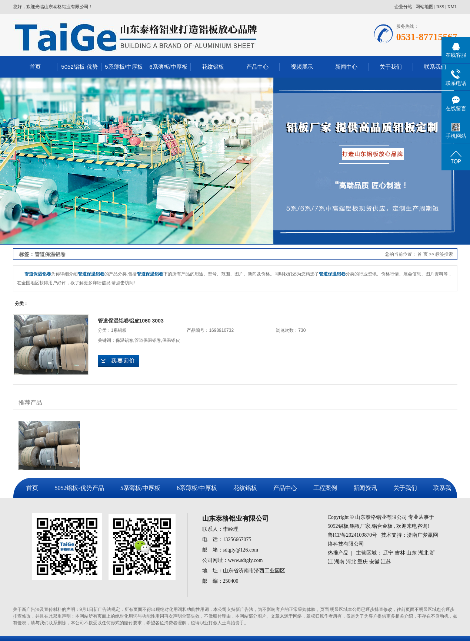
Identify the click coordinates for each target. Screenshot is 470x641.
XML (452, 6)
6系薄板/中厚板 (168, 66)
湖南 (339, 562)
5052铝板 (338, 526)
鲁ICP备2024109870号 (352, 535)
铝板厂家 (360, 526)
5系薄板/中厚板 (124, 66)
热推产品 (338, 553)
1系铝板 (119, 330)
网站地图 (424, 6)
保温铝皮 (171, 340)
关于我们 (391, 66)
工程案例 (325, 488)
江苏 (386, 562)
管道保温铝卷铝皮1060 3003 (131, 321)
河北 (351, 562)
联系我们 (435, 66)
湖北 (423, 553)
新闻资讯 (365, 488)
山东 (411, 553)
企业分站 (403, 6)
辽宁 (388, 553)
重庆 (362, 562)
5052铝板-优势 (79, 66)
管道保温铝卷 (147, 340)
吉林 (400, 553)
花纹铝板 (213, 66)
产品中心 (257, 66)
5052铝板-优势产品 (79, 488)
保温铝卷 (124, 340)
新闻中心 (346, 66)
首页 (35, 66)
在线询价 (118, 361)
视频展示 (302, 66)
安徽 (374, 562)
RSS (440, 6)
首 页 (422, 254)
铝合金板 (382, 526)
